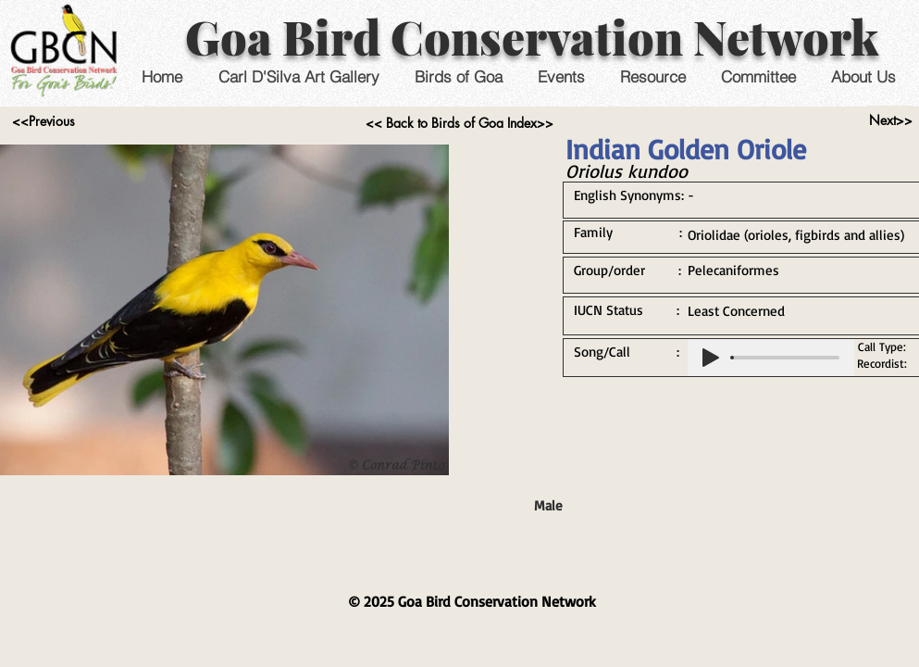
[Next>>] (890, 120)
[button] (561, 76)
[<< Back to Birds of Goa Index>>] (459, 123)
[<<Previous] (43, 121)
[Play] (710, 357)
